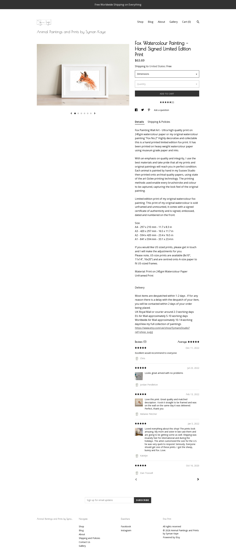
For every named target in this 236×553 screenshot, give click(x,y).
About (161, 22)
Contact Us (84, 542)
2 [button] (78, 113)
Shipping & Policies (159, 122)
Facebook (126, 526)
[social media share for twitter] (143, 110)
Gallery (173, 22)
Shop (140, 22)
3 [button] (81, 113)
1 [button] (75, 113)
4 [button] (84, 113)
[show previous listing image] (71, 113)
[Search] (198, 22)
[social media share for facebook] (136, 110)
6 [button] (91, 113)
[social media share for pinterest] (149, 110)
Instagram (126, 530)
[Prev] (136, 479)
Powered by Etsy (171, 537)
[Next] (198, 479)
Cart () (186, 22)
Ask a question (161, 110)
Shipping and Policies (89, 538)
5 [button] (87, 113)
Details (140, 122)
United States (157, 66)
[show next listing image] (95, 113)
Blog (150, 22)
